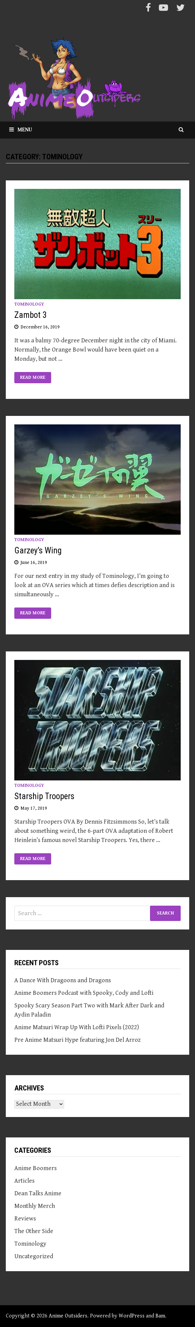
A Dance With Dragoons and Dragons (62, 980)
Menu (20, 130)
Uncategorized (33, 1256)
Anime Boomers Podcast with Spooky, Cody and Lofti (83, 993)
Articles (24, 1180)
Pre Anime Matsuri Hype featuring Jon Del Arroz (77, 1039)
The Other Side (33, 1231)
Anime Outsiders (68, 1316)
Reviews (25, 1218)
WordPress (132, 1316)
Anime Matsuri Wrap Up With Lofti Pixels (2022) (76, 1027)
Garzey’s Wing (38, 550)
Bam (160, 1316)
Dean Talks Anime (37, 1193)
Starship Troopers (44, 796)
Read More (32, 378)
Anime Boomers (35, 1168)
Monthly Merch (34, 1206)
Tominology (29, 304)
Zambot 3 (30, 315)
